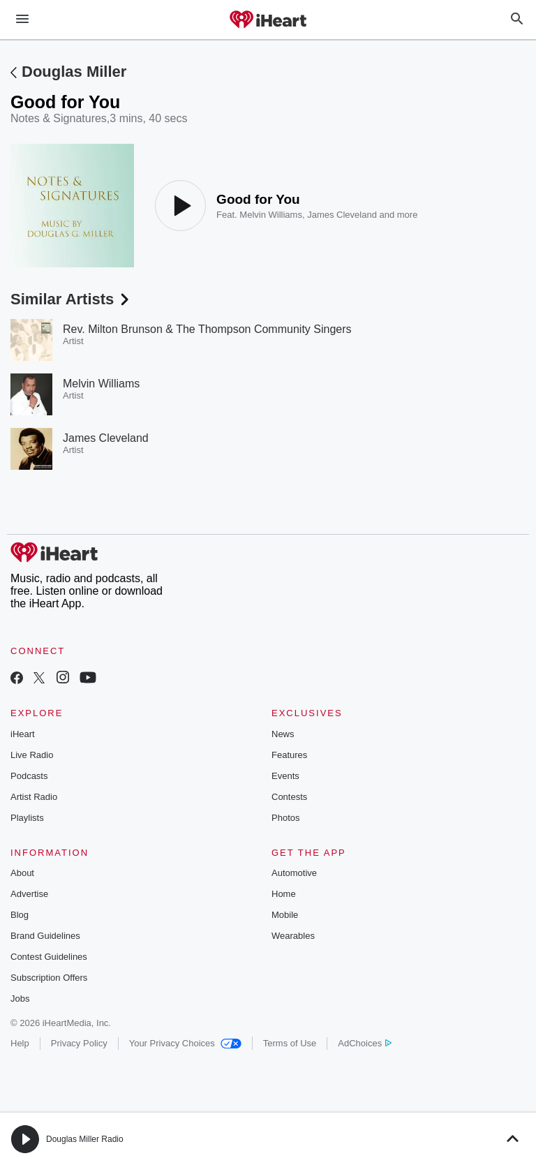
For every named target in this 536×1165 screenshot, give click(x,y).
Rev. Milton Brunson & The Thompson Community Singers (207, 329)
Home (283, 894)
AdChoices (365, 1043)
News (283, 734)
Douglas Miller (74, 71)
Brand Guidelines (45, 935)
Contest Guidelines (48, 956)
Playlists (27, 817)
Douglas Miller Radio (85, 1139)
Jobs (19, 998)
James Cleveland (342, 214)
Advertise (29, 894)
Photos (285, 817)
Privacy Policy (79, 1043)
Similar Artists (71, 299)
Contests (289, 797)
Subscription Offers (48, 977)
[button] (25, 1139)
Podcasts (28, 776)
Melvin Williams (270, 214)
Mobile (284, 915)
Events (285, 776)
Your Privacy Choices (185, 1043)
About (22, 873)
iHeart (22, 734)
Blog (19, 915)
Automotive (294, 873)
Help (19, 1043)
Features (289, 755)
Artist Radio (33, 797)
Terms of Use (290, 1043)
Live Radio (31, 755)
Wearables (293, 935)
